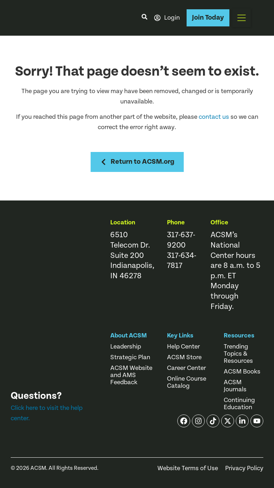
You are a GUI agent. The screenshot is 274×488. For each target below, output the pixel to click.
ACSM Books (242, 371)
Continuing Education (239, 404)
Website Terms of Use (187, 468)
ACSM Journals (235, 386)
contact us (214, 117)
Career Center (186, 368)
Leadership (125, 346)
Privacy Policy (244, 468)
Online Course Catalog (186, 382)
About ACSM (128, 335)
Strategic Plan (130, 357)
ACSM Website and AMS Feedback (131, 375)
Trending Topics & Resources (238, 354)
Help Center (183, 346)
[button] (241, 18)
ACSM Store (184, 357)
